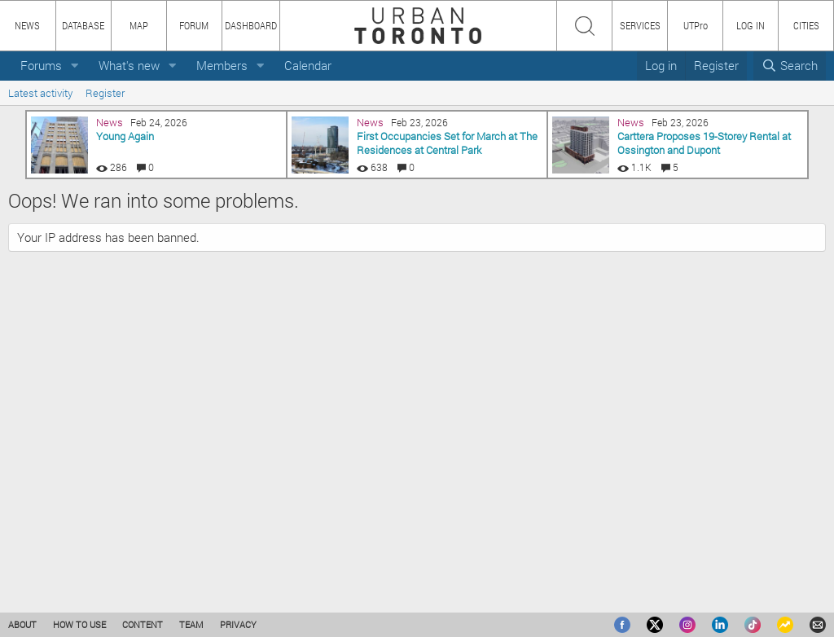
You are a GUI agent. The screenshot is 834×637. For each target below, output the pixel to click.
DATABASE (83, 25)
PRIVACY (238, 624)
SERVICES (640, 25)
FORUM (193, 25)
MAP (138, 25)
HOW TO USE (79, 624)
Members (222, 65)
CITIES (806, 25)
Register (105, 93)
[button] (75, 66)
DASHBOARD (250, 25)
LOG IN (750, 25)
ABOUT (22, 624)
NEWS (27, 25)
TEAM (191, 624)
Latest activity (40, 93)
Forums (41, 65)
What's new (129, 65)
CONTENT (142, 624)
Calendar (307, 65)
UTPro (695, 25)
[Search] (789, 66)
